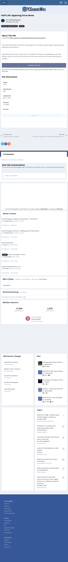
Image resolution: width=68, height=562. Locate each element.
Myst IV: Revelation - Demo (16, 254)
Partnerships (7, 520)
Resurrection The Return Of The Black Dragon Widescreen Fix (53, 380)
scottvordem (8, 257)
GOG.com (7, 530)
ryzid (40, 452)
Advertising (7, 508)
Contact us (7, 506)
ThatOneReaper (14, 20)
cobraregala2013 (44, 441)
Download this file (34, 65)
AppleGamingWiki (9, 528)
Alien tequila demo (8, 243)
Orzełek (6, 268)
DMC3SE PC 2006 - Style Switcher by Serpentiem (53, 371)
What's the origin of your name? (47, 459)
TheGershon (43, 430)
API (5, 525)
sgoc (5, 245)
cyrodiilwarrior (43, 470)
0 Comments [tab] (8, 154)
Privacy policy (8, 511)
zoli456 (47, 382)
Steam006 (48, 400)
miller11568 (42, 419)
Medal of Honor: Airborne (12, 369)
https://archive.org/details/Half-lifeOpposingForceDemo (27, 38)
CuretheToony (8, 221)
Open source (7, 542)
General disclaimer (9, 513)
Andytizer (42, 461)
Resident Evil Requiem (11, 382)
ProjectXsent (49, 373)
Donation (44, 209)
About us (6, 504)
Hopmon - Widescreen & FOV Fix (53, 389)
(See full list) (43, 279)
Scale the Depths (9, 389)
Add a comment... (11, 176)
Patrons (6, 545)
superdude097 (36, 319)
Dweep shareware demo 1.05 (11, 266)
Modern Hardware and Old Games (48, 468)
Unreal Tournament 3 (11, 376)
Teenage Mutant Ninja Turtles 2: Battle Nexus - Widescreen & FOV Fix (53, 362)
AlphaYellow (48, 364)
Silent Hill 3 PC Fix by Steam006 (52, 397)
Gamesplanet (8, 533)
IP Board (6, 540)
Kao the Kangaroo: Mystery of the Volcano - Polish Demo (20, 219)
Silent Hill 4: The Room (11, 362)
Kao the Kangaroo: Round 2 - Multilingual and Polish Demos (20, 231)
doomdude (6, 285)
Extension (7, 523)
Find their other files (12, 22)
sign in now (44, 167)
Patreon (60, 209)
